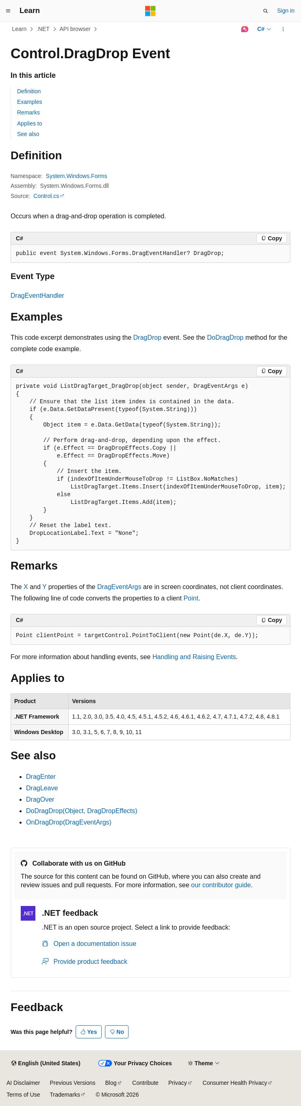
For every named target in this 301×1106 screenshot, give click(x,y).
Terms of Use (23, 1094)
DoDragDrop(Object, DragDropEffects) (81, 810)
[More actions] (283, 29)
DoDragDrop (225, 337)
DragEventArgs (119, 586)
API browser (74, 29)
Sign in (285, 10)
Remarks (28, 112)
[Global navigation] (8, 11)
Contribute (145, 1083)
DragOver (40, 799)
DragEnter (41, 776)
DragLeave (42, 788)
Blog (111, 1083)
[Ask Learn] (245, 29)
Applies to (29, 123)
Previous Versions (72, 1083)
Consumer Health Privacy (235, 1083)
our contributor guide (221, 885)
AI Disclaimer (23, 1083)
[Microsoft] (150, 11)
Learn (19, 29)
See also (28, 134)
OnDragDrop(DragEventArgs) (68, 822)
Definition (29, 91)
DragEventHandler (37, 295)
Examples (29, 102)
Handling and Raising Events (194, 656)
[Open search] (265, 11)
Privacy (177, 1083)
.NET (43, 29)
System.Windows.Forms (76, 176)
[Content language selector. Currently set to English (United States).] (46, 1063)
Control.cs (46, 196)
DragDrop (147, 337)
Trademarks (65, 1094)
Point (190, 598)
